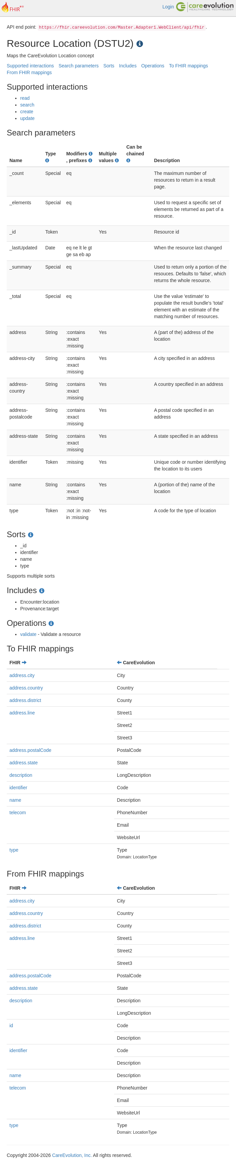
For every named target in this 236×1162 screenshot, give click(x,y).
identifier (18, 787)
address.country (26, 688)
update (27, 118)
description (20, 775)
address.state (23, 762)
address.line (22, 712)
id (11, 1025)
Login (168, 6)
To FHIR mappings (188, 65)
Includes (128, 65)
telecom (17, 812)
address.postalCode (30, 750)
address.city (22, 675)
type (13, 850)
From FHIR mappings (29, 72)
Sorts (108, 65)
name (15, 800)
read (25, 98)
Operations (152, 65)
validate (28, 634)
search (27, 105)
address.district (25, 700)
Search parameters (79, 65)
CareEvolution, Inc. (72, 1155)
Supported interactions (30, 65)
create (26, 111)
